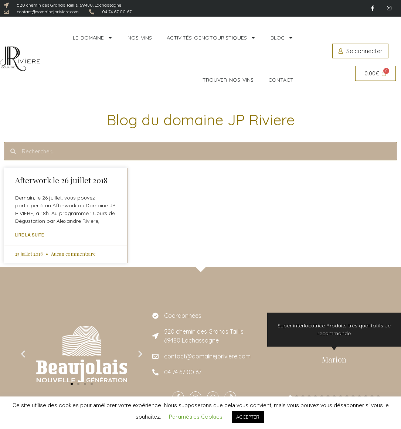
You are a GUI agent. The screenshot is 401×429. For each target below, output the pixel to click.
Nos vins (140, 37)
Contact (280, 79)
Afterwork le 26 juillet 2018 (61, 180)
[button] (23, 354)
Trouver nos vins (228, 79)
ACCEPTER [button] (247, 417)
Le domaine (93, 37)
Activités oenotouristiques (211, 37)
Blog (282, 37)
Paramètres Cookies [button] (195, 416)
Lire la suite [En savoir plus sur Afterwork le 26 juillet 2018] (29, 235)
